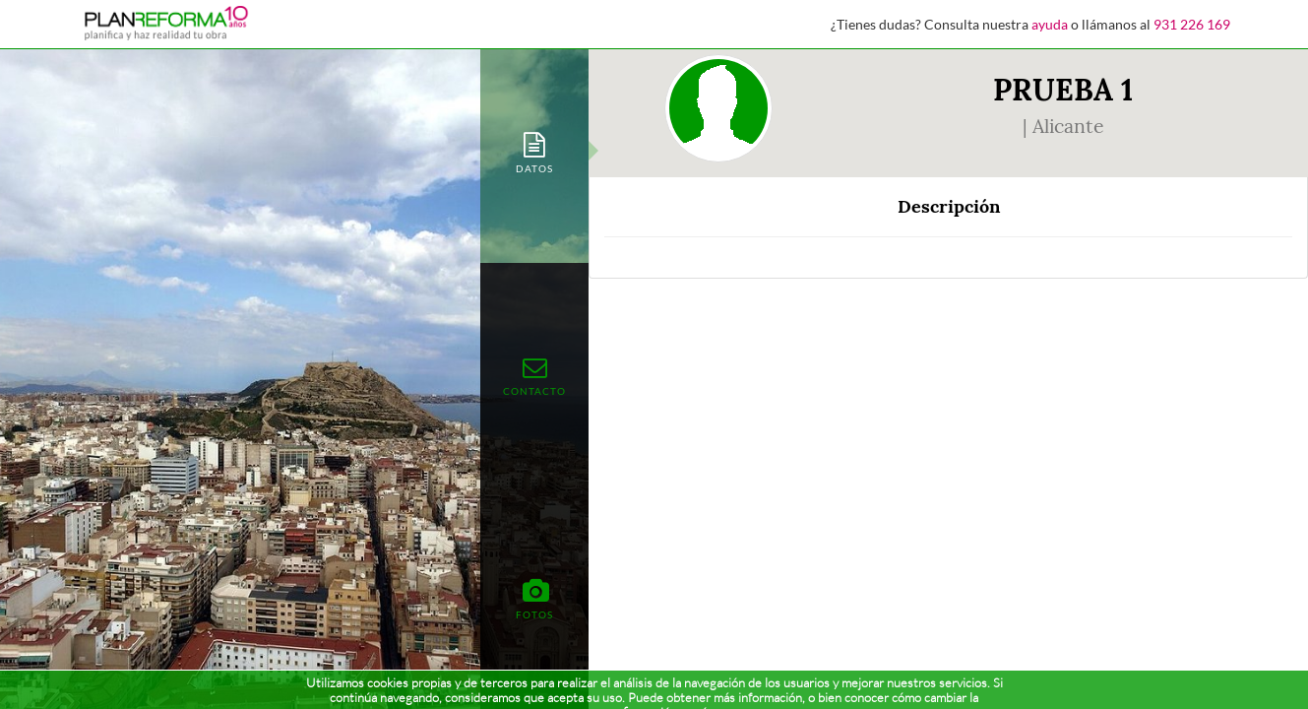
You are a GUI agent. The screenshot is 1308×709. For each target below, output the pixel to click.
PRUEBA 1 (1063, 89)
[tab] (534, 151)
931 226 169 (1191, 24)
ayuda (1049, 24)
